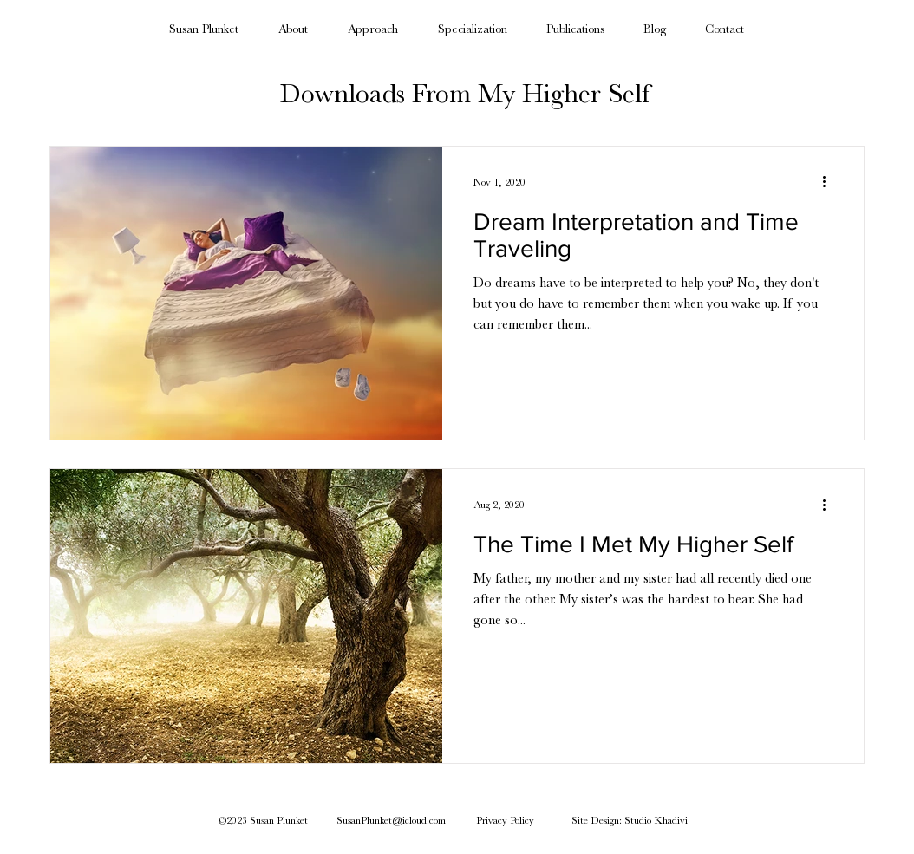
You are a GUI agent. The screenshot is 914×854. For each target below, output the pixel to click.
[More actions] (829, 182)
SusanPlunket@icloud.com (391, 820)
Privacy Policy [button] (505, 820)
